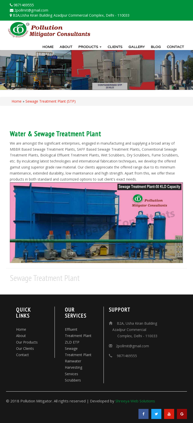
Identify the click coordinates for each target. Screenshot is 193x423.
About (66, 47)
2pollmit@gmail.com (132, 346)
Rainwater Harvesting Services (73, 367)
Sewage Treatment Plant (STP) (50, 101)
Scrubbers (73, 380)
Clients (115, 47)
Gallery (136, 47)
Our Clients (25, 348)
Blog (156, 47)
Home (47, 47)
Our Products (27, 342)
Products (90, 47)
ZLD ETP (72, 342)
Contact (175, 47)
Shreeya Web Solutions (135, 400)
